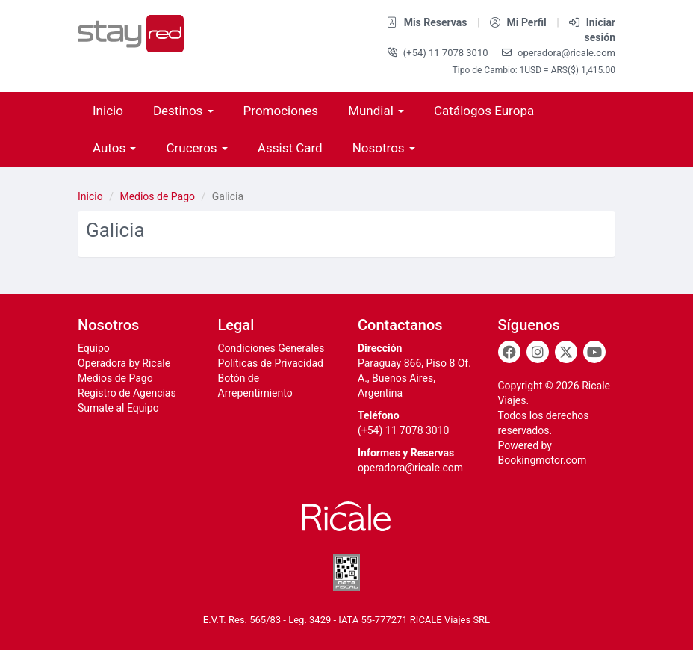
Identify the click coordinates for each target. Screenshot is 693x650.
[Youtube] (594, 352)
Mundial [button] (376, 110)
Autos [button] (114, 147)
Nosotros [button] (383, 147)
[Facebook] (509, 352)
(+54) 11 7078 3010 (439, 52)
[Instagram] (537, 352)
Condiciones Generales (271, 348)
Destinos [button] (183, 110)
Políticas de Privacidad (270, 363)
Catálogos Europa (484, 110)
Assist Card (290, 147)
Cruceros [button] (196, 147)
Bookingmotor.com (542, 460)
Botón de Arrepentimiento (255, 385)
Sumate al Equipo (118, 408)
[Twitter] (566, 352)
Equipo (94, 348)
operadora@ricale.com (558, 52)
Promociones (281, 110)
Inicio (108, 110)
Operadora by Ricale (124, 363)
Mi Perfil (519, 22)
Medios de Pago (157, 196)
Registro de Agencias (127, 393)
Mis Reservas (428, 22)
